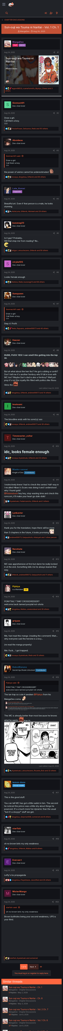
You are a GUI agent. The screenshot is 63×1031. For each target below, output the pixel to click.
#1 (58, 52)
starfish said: (11, 907)
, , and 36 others (30, 424)
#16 (57, 677)
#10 (57, 446)
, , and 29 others (29, 211)
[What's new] (57, 13)
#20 (57, 902)
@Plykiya (38, 694)
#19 (57, 870)
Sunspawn (17, 293)
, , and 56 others (30, 250)
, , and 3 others (29, 501)
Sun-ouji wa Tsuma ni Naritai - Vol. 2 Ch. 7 (28, 1009)
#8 (58, 350)
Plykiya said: (11, 683)
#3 (58, 150)
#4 (58, 199)
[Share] (54, 52)
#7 (58, 304)
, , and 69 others (29, 177)
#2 (58, 113)
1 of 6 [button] (23, 967)
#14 (57, 597)
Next (33, 967)
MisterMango (19, 891)
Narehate (17, 549)
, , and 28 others (30, 609)
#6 (58, 272)
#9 (58, 414)
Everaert (17, 860)
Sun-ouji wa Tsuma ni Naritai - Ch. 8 (26, 998)
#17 (57, 793)
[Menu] (4, 4)
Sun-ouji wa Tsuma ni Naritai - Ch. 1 (25, 987)
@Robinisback (11, 493)
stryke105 (17, 262)
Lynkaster (17, 513)
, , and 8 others (31, 817)
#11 (57, 480)
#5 (58, 233)
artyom (16, 620)
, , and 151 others (30, 129)
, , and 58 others (28, 282)
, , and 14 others (31, 393)
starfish (16, 828)
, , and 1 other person (33, 537)
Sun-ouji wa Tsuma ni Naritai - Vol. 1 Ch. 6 (28, 1020)
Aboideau (17, 140)
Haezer (16, 340)
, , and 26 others (31, 880)
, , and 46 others (30, 328)
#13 (57, 559)
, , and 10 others (28, 655)
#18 (57, 839)
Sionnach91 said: (13, 156)
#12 (57, 523)
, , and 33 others (29, 458)
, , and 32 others (34, 771)
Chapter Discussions (27, 990)
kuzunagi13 (18, 223)
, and (24, 958)
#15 (57, 631)
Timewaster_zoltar (22, 435)
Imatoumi (17, 404)
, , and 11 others (32, 575)
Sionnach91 (18, 103)
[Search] (7, 13)
